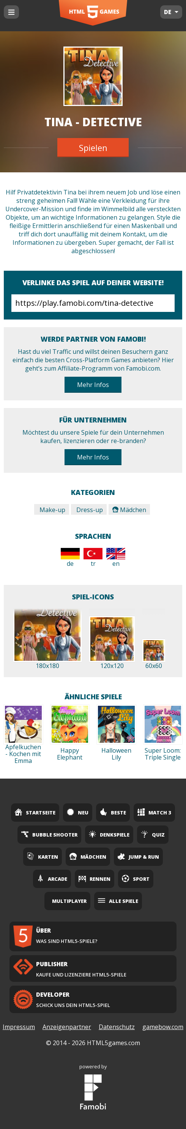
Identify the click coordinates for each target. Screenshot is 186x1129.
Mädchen (129, 510)
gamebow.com (162, 1027)
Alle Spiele (118, 900)
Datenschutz (117, 1027)
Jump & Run (138, 856)
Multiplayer (69, 901)
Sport (136, 878)
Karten (42, 856)
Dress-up (89, 510)
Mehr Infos (93, 385)
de (70, 558)
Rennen (94, 878)
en (115, 558)
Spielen (93, 147)
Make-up (51, 510)
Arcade (52, 878)
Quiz (153, 834)
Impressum (19, 1027)
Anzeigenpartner (67, 1027)
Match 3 (154, 812)
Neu (77, 812)
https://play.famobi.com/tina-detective (93, 303)
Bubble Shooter (49, 834)
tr (93, 558)
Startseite (35, 812)
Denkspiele (109, 834)
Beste (113, 812)
